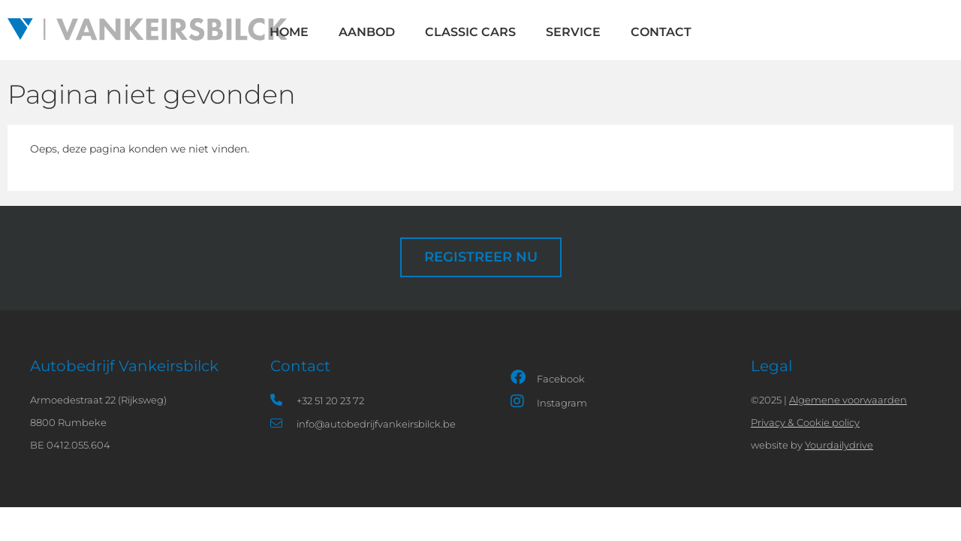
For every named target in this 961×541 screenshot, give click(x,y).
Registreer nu (481, 256)
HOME (289, 32)
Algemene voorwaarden (848, 400)
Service (573, 32)
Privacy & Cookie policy (805, 422)
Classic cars (470, 32)
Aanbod (367, 32)
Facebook (548, 377)
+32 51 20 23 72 (317, 400)
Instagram (549, 401)
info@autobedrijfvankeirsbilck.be (363, 424)
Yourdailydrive (839, 445)
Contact (661, 32)
